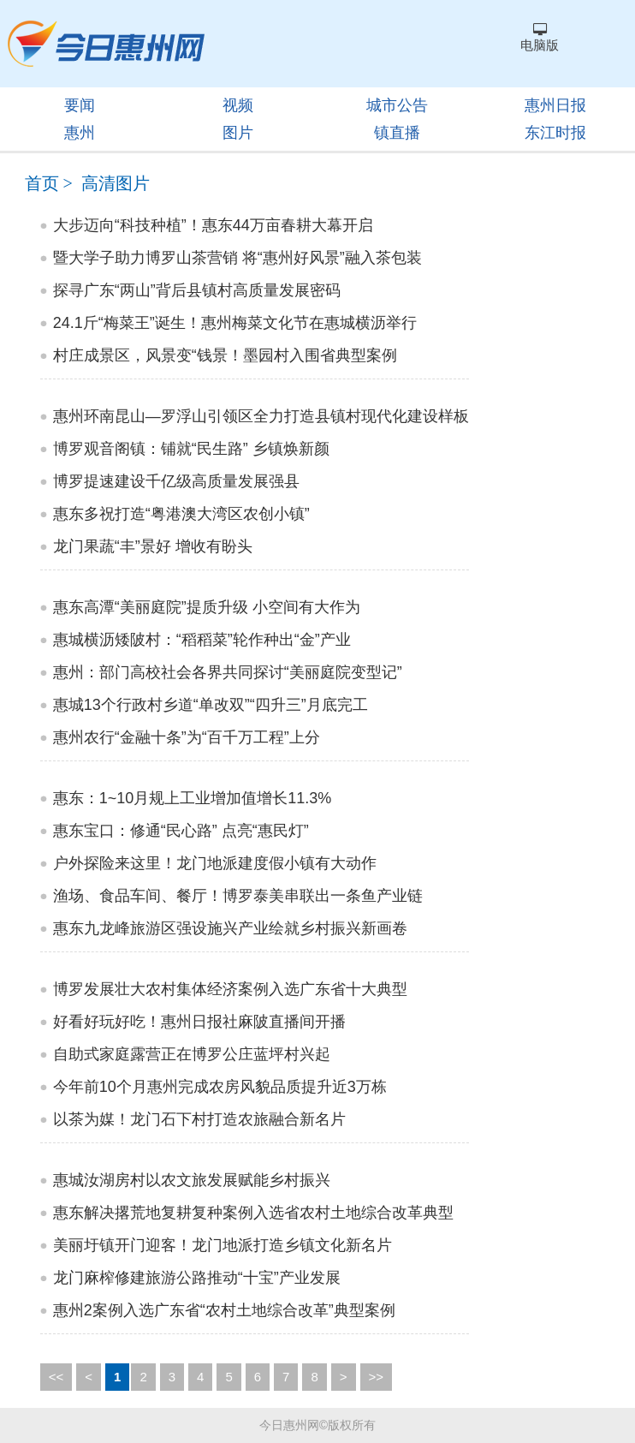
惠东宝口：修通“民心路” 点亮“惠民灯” (181, 830)
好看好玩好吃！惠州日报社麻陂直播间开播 (199, 1021)
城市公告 (397, 105)
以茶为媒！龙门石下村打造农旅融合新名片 (199, 1119)
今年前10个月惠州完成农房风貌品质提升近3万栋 (220, 1086)
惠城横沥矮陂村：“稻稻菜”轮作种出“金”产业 (202, 639)
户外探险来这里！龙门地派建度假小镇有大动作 (215, 863)
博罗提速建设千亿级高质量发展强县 (176, 481)
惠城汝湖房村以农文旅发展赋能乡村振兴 (191, 1180)
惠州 (79, 132)
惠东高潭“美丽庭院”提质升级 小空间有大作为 (206, 607)
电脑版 (539, 37)
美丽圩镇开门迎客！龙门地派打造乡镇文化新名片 (222, 1245)
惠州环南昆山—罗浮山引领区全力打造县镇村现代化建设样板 (261, 416)
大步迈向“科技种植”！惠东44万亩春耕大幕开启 (213, 225)
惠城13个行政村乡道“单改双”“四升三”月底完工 (210, 704)
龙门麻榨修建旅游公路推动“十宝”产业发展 (197, 1277)
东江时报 (555, 132)
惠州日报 (555, 105)
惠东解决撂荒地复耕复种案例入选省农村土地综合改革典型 (253, 1212)
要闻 (79, 105)
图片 (238, 132)
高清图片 (115, 183)
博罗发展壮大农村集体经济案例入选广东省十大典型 (230, 989)
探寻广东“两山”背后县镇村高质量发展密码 (197, 290)
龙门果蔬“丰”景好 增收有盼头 (152, 546)
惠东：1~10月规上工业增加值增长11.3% (192, 798)
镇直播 (397, 132)
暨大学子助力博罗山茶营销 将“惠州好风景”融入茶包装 (237, 257)
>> (376, 1376)
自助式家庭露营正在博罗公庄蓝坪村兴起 (191, 1054)
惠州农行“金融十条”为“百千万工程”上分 (186, 737)
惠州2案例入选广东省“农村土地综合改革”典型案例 (224, 1310)
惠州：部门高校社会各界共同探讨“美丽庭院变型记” (227, 672)
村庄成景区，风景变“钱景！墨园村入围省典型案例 (225, 355)
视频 (238, 105)
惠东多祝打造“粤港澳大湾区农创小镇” (181, 513)
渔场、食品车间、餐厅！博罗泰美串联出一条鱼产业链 (238, 895)
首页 (42, 183)
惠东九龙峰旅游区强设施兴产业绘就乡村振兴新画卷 (230, 928)
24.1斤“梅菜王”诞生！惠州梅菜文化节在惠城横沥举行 (235, 322)
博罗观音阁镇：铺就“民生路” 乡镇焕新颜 (191, 448)
